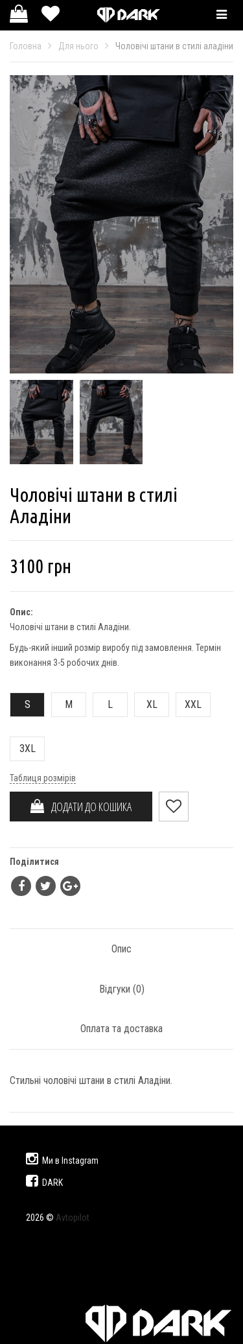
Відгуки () (122, 989)
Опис (121, 949)
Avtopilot (72, 1217)
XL (146, 704)
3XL (23, 748)
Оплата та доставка (121, 1028)
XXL (189, 704)
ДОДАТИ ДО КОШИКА (81, 806)
